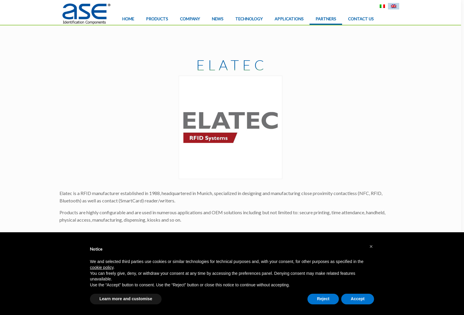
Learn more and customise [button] (125, 298)
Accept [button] (358, 298)
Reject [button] (323, 298)
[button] (371, 246)
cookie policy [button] (101, 267)
